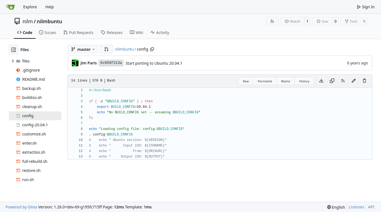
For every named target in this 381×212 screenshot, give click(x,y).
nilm (28, 21)
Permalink (265, 81)
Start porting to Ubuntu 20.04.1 (153, 63)
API (371, 207)
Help (49, 6)
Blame (285, 81)
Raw (246, 81)
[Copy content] (332, 81)
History (304, 81)
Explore (30, 6)
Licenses (356, 207)
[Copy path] (152, 49)
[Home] (10, 7)
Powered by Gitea (21, 207)
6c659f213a (111, 63)
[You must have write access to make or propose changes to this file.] (364, 81)
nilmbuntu (49, 21)
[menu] (336, 207)
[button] (106, 49)
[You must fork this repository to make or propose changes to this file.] (353, 81)
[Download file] (321, 81)
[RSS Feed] (272, 21)
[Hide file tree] (13, 49)
